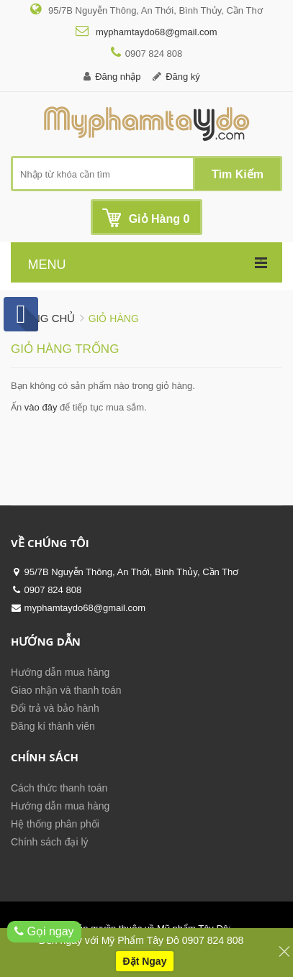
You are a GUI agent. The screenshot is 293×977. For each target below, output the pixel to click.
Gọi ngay (44, 931)
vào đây (41, 407)
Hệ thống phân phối (55, 824)
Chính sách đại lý (50, 842)
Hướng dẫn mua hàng (60, 672)
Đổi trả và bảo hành (55, 708)
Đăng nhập (117, 76)
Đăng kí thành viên (53, 726)
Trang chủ (43, 318)
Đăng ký (183, 76)
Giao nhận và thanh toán (66, 690)
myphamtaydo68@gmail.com (155, 32)
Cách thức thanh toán (59, 788)
